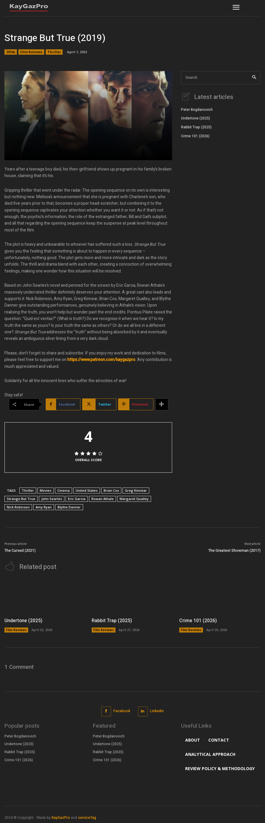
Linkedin (157, 710)
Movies (45, 490)
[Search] (254, 77)
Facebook (121, 710)
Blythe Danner (69, 507)
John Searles (51, 498)
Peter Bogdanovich (197, 109)
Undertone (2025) (195, 117)
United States (87, 490)
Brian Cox (111, 490)
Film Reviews (31, 52)
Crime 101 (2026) (195, 135)
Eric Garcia (76, 498)
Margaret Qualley (134, 498)
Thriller (54, 52)
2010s (10, 52)
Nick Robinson (18, 507)
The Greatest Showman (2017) (234, 550)
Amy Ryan (44, 507)
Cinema (63, 490)
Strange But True (21, 498)
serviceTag (87, 817)
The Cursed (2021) (20, 550)
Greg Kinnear (136, 490)
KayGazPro (61, 817)
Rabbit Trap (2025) (196, 126)
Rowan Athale (102, 498)
